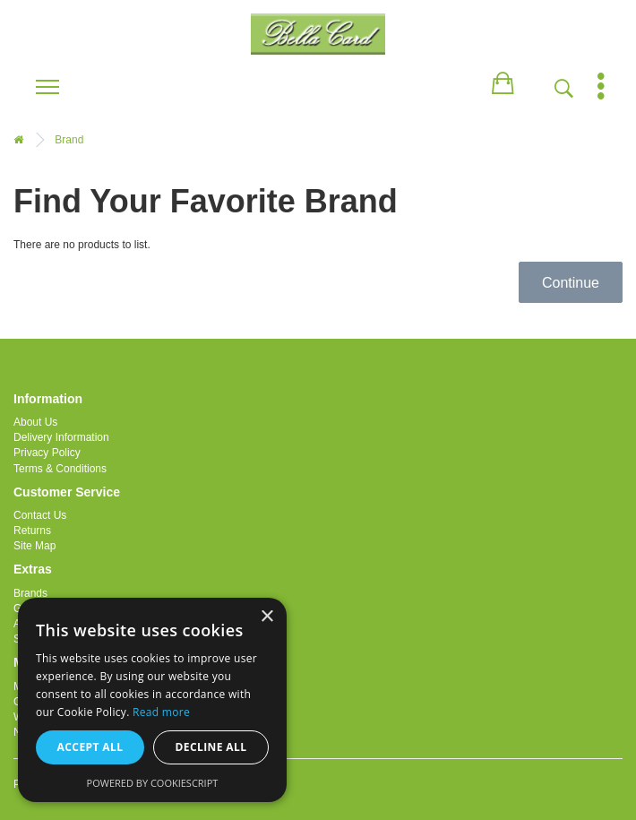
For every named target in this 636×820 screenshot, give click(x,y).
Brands (30, 593)
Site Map (34, 545)
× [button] (266, 617)
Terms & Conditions (60, 468)
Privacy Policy (47, 452)
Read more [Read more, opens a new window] (161, 712)
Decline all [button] (211, 747)
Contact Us (39, 515)
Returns (32, 530)
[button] (502, 79)
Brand (69, 140)
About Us (35, 422)
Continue (570, 282)
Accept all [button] (90, 747)
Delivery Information (61, 437)
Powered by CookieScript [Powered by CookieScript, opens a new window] (153, 783)
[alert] (152, 700)
